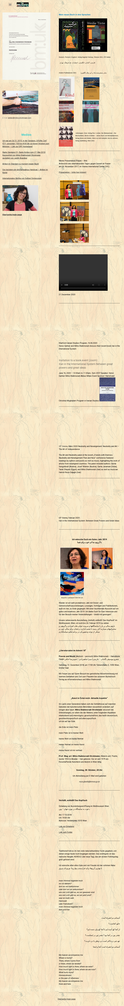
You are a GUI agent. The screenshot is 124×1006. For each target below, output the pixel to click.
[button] (10, 4)
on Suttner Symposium (32, 178)
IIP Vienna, (63, 446)
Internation (6, 178)
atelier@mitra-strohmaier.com (19, 118)
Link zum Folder (65, 832)
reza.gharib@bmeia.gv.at (89, 782)
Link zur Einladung (66, 826)
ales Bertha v (16, 178)
